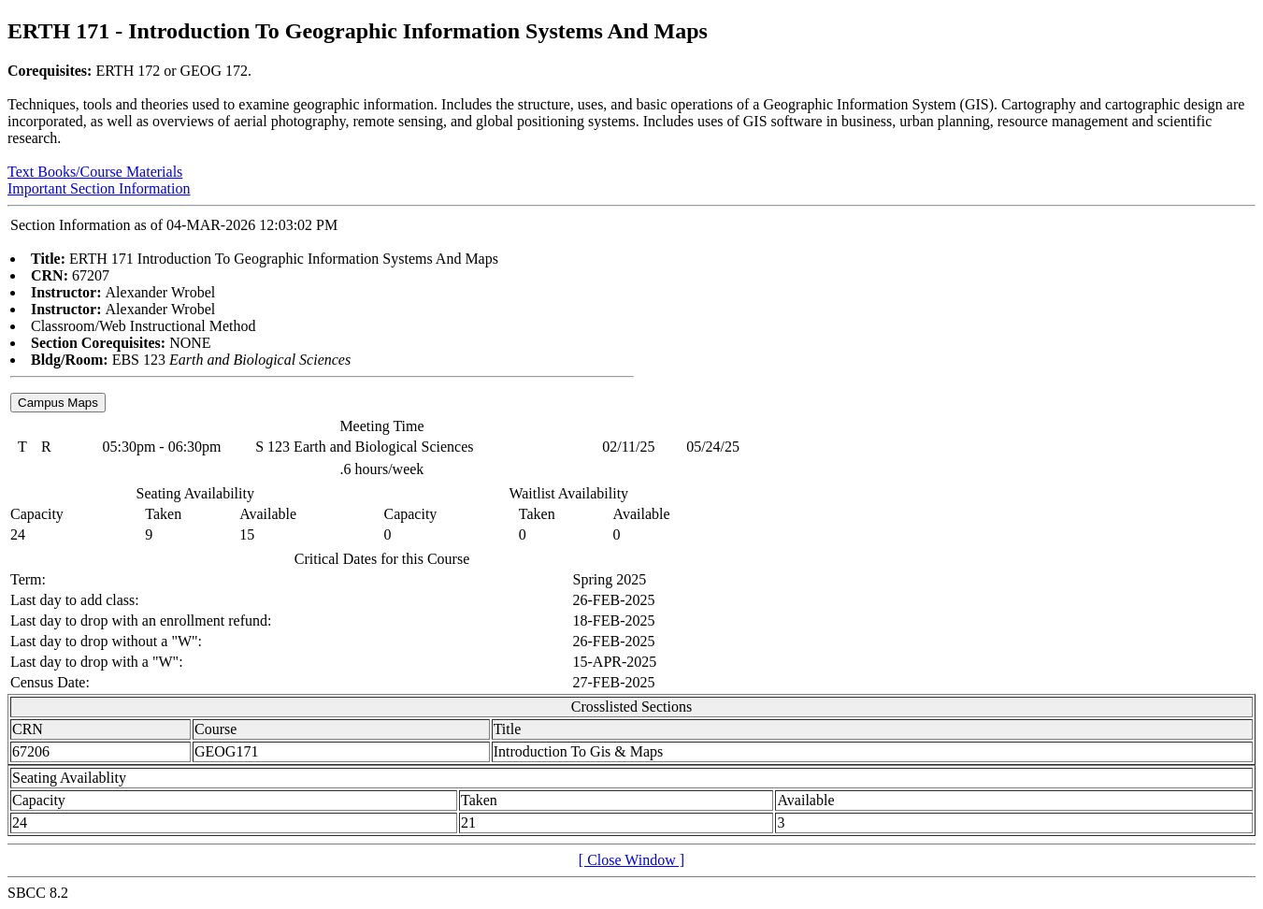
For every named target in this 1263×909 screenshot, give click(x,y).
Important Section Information (99, 188)
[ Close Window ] (631, 860)
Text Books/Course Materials (94, 172)
